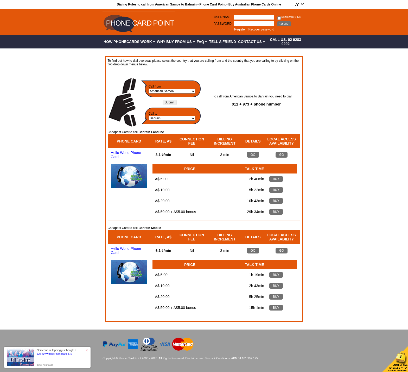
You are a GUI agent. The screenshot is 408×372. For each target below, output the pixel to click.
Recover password (261, 29)
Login (283, 24)
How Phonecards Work (129, 42)
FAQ (202, 42)
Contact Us (251, 42)
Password (223, 24)
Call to (153, 113)
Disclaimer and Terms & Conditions (207, 358)
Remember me (289, 17)
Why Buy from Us (176, 42)
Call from (155, 86)
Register (240, 29)
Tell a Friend (222, 42)
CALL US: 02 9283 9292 (285, 42)
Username (223, 17)
